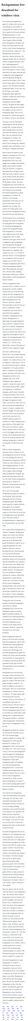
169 (13, 1015)
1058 (8, 1010)
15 (3, 1012)
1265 (21, 1019)
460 (7, 1012)
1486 (13, 1010)
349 (3, 1017)
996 (18, 1008)
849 (23, 1010)
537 (8, 1019)
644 (3, 1006)
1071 (18, 1010)
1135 (8, 1017)
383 (22, 1017)
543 (17, 1017)
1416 (4, 1010)
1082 (21, 1015)
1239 (12, 1019)
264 (17, 1015)
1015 (12, 1006)
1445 (13, 1008)
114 (17, 1019)
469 (8, 1006)
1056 (4, 1008)
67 (16, 1006)
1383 (21, 1006)
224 (3, 1015)
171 (16, 1012)
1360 (12, 1012)
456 (21, 1012)
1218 (13, 1017)
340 (3, 1019)
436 (8, 1008)
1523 (8, 1015)
